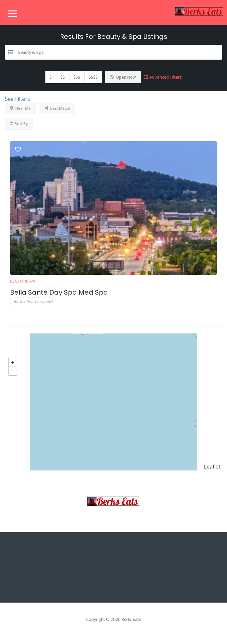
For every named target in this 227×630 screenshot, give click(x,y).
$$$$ (93, 77)
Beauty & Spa (22, 281)
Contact (157, 524)
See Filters (17, 98)
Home (58, 524)
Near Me (20, 108)
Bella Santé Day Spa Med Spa (59, 292)
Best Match (57, 108)
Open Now (123, 77)
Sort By (19, 123)
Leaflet (212, 466)
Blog (128, 524)
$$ (62, 77)
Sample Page (93, 524)
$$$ (76, 77)
